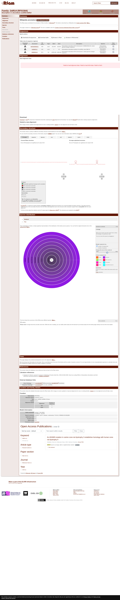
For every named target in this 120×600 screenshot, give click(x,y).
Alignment (5, 20)
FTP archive (96, 492)
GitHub (74, 493)
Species (4, 25)
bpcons (43, 137)
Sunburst (26, 219)
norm (79, 137)
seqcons (34, 137)
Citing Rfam (55, 492)
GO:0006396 (38, 383)
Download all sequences (28, 37)
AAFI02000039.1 (35, 46)
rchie (88, 137)
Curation (4, 36)
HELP (74, 3)
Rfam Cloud (96, 495)
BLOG (67, 3)
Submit (56, 124)
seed (53, 119)
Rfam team (55, 493)
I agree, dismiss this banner (8, 598)
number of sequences (102, 246)
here (79, 133)
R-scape (25, 137)
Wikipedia (51, 22)
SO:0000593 (38, 384)
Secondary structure (8, 22)
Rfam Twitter (56, 494)
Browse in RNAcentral (71, 37)
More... (88, 22)
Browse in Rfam (56, 37)
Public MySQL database (99, 494)
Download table (43, 37)
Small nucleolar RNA (81, 22)
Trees (3, 27)
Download (22, 119)
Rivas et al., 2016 (54, 210)
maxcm (70, 137)
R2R (77, 210)
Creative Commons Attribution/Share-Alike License (66, 27)
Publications (5, 38)
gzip (27, 119)
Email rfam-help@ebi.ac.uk (79, 494)
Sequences (5, 18)
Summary (5, 16)
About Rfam (55, 490)
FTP (61, 3)
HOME (34, 3)
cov (52, 137)
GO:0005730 (55, 383)
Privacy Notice (87, 597)
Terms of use (56, 495)
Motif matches (6, 32)
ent (61, 137)
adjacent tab (23, 227)
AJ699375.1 (34, 49)
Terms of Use (96, 597)
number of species (101, 247)
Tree (25, 221)
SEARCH (42, 3)
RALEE (74, 119)
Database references (8, 34)
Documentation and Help (78, 490)
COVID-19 (96, 490)
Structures (5, 29)
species (101, 13)
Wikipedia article (35, 27)
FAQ (74, 492)
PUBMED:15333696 (43, 376)
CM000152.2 (35, 52)
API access (96, 493)
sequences (89, 13)
